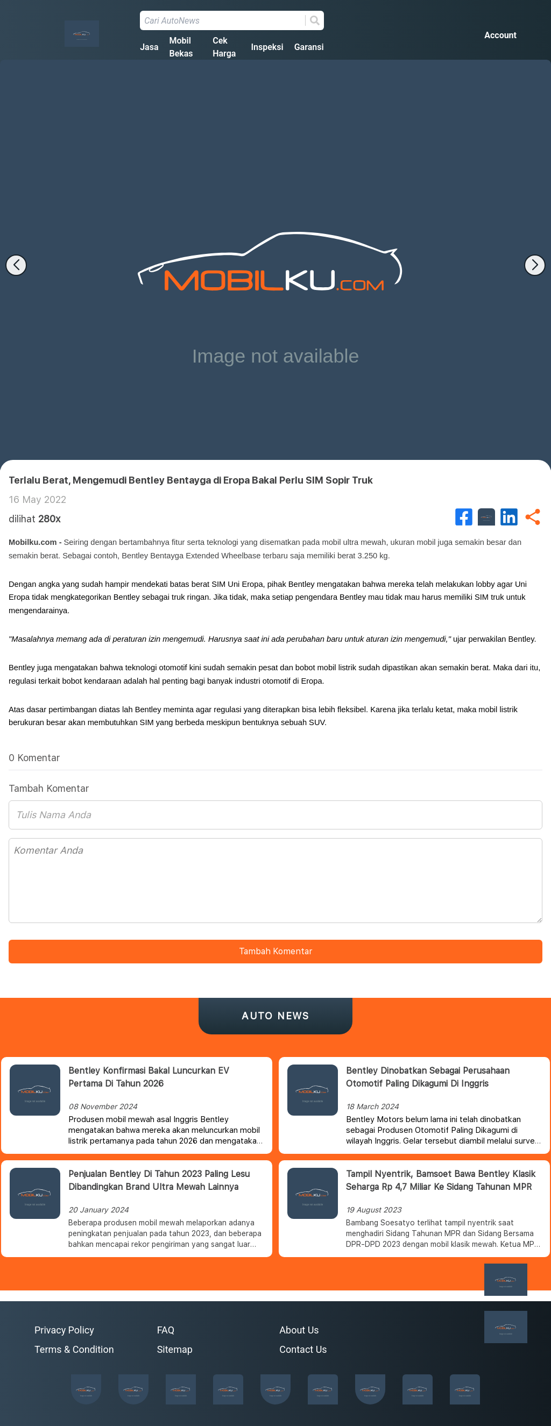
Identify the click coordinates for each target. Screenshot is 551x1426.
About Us (299, 1330)
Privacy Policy (64, 1330)
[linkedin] (509, 517)
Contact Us (303, 1349)
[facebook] (464, 517)
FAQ (165, 1330)
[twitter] (486, 517)
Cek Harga (224, 47)
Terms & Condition (74, 1349)
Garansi (309, 47)
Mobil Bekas (181, 47)
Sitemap (175, 1349)
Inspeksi (267, 47)
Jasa (149, 47)
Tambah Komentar (275, 951)
